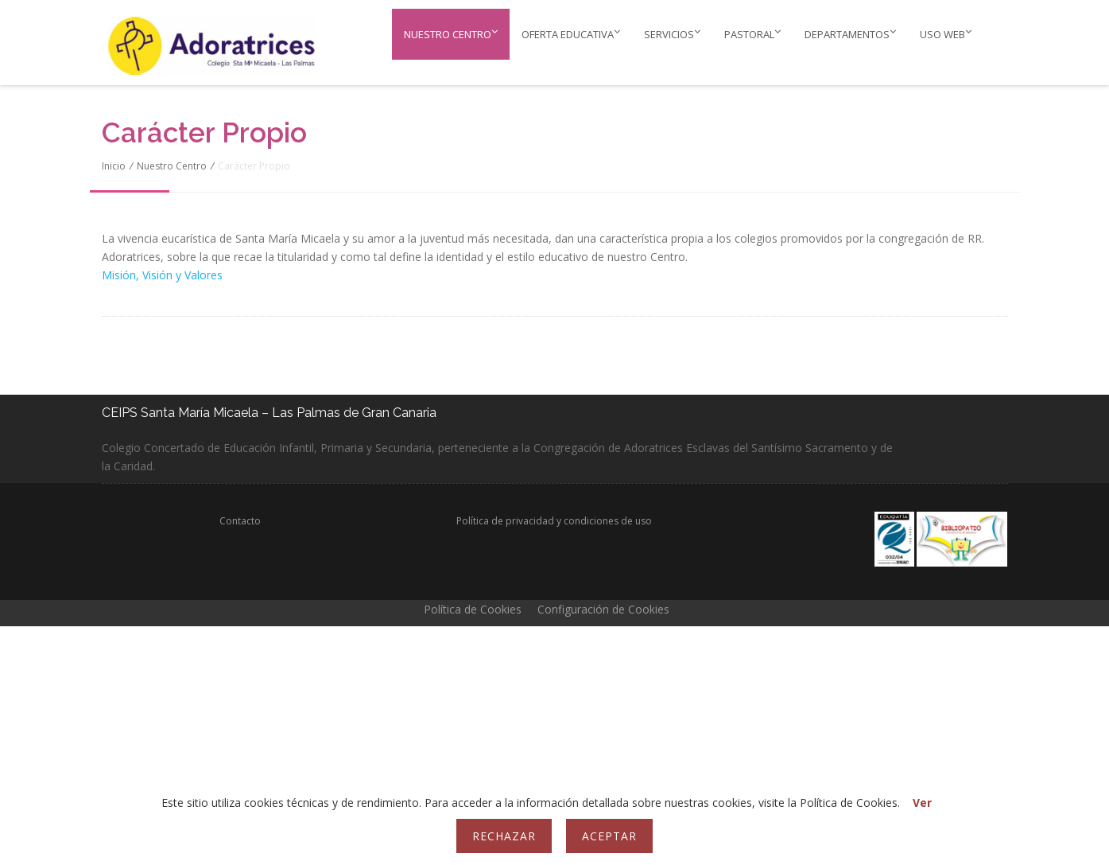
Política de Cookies (473, 609)
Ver (922, 802)
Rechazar (504, 836)
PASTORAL (752, 33)
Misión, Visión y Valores (162, 274)
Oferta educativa (571, 33)
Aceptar (609, 836)
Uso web (945, 33)
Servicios (672, 33)
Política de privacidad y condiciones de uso (554, 521)
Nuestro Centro (451, 33)
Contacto (240, 521)
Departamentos (850, 33)
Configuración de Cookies (603, 609)
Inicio (114, 166)
